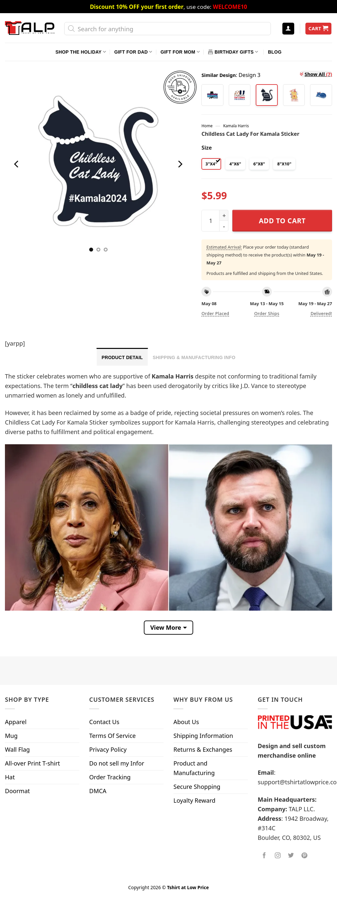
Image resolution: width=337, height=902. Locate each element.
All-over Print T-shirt (32, 763)
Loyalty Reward (194, 800)
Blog (274, 52)
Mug (11, 736)
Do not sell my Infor (116, 763)
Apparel (16, 722)
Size (206, 147)
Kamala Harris (236, 125)
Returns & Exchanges (202, 749)
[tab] (122, 357)
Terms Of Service (112, 736)
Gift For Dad (133, 52)
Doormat (17, 791)
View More (165, 627)
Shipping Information (203, 736)
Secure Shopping (196, 787)
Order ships (266, 313)
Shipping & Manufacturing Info (194, 357)
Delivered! (321, 313)
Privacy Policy (108, 749)
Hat (10, 777)
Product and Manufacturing (194, 768)
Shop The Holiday (81, 52)
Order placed (215, 313)
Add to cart (282, 220)
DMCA (97, 791)
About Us (186, 722)
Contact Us (104, 722)
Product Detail (122, 357)
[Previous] (17, 164)
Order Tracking (110, 777)
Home (206, 125)
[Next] (180, 164)
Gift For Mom (180, 52)
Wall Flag (17, 749)
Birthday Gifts (233, 52)
